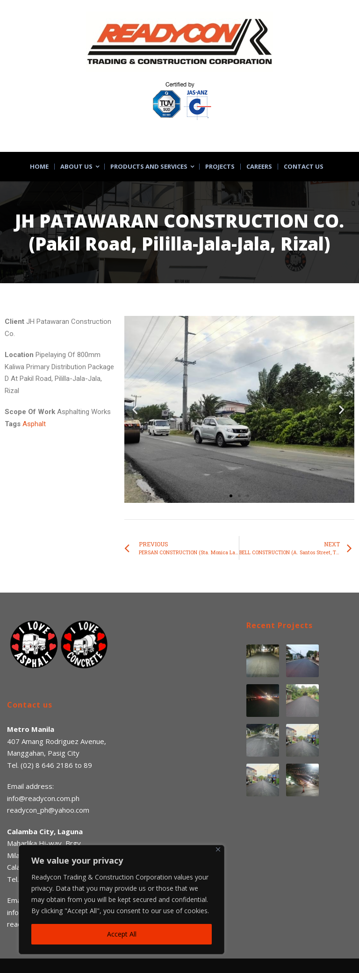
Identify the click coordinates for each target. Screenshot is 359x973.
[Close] (218, 849)
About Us (76, 167)
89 (88, 765)
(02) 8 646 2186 (47, 765)
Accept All (121, 934)
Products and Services (148, 167)
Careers (259, 167)
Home (39, 167)
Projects (220, 167)
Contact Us (303, 167)
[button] (231, 495)
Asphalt (34, 424)
